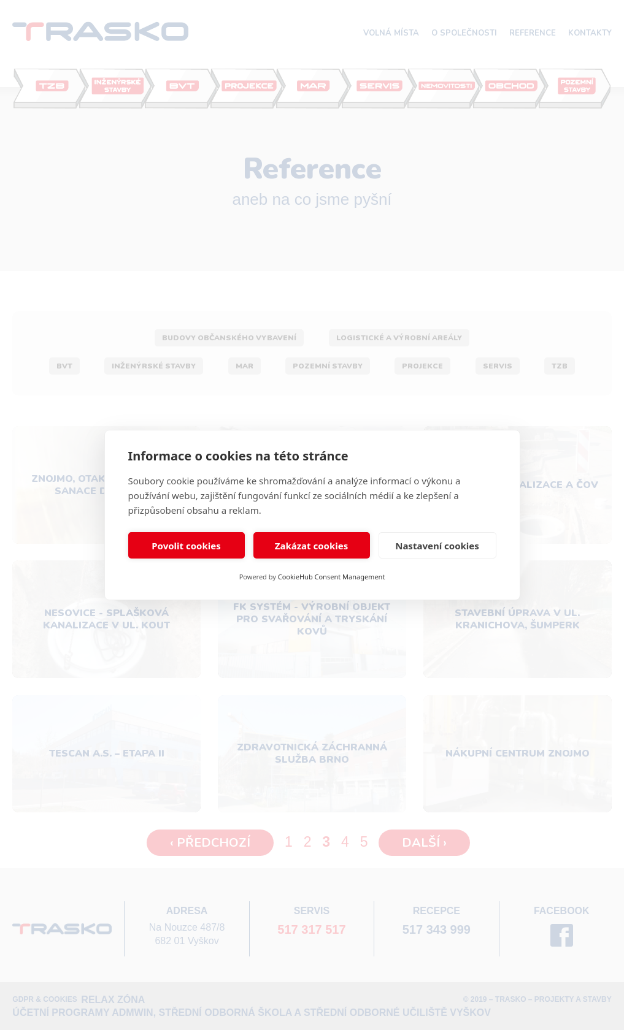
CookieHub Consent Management (331, 576)
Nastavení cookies (437, 546)
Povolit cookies (186, 546)
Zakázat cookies (312, 546)
